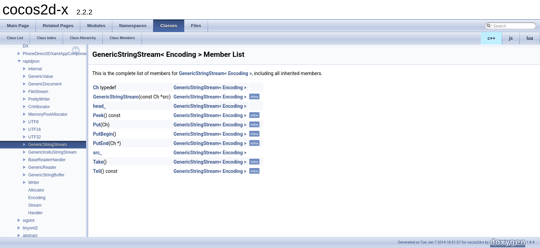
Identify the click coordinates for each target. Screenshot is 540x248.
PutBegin (103, 134)
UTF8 (33, 122)
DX (26, 46)
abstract (30, 235)
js (511, 38)
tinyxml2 (30, 228)
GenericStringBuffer (46, 175)
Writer (33, 182)
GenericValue (40, 76)
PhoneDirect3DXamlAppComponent (56, 53)
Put (97, 124)
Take (98, 162)
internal (35, 68)
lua (530, 38)
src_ (97, 152)
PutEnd (100, 143)
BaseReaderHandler (47, 159)
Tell (97, 171)
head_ (99, 106)
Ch (96, 87)
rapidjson (31, 61)
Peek (98, 115)
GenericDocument (45, 84)
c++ (492, 38)
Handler (35, 212)
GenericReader (42, 167)
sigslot (28, 220)
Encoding (36, 197)
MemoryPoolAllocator (48, 114)
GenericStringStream (47, 144)
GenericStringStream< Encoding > (215, 73)
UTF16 (34, 129)
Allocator (36, 190)
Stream (35, 205)
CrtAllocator (39, 106)
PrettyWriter (39, 99)
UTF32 (34, 137)
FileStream (38, 91)
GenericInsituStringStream (52, 152)
